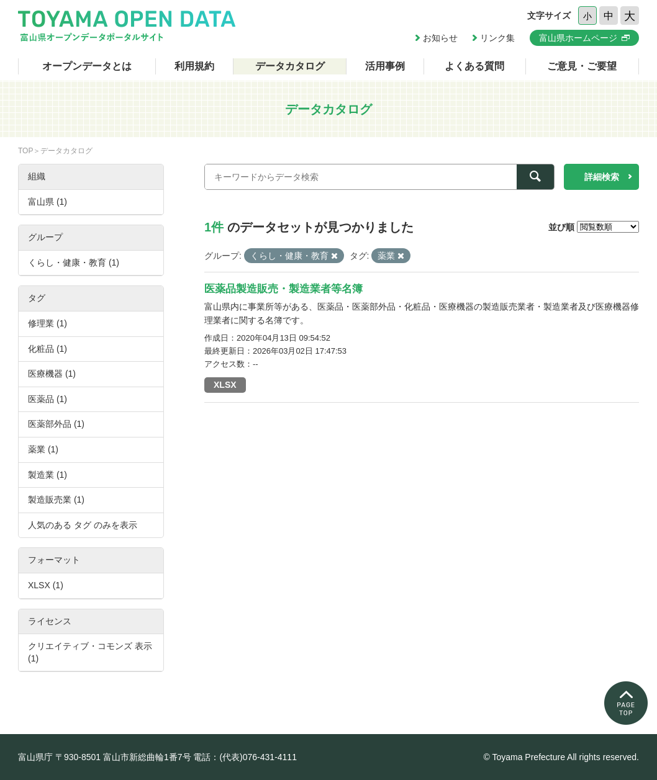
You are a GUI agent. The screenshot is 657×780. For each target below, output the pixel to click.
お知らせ (440, 38)
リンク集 (497, 38)
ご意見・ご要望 (582, 66)
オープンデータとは (87, 66)
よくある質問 (474, 66)
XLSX (225, 385)
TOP (25, 151)
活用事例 (385, 66)
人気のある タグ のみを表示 (82, 525)
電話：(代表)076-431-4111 (245, 757)
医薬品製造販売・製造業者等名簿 (283, 289)
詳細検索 (601, 177)
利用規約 (194, 66)
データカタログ (290, 66)
